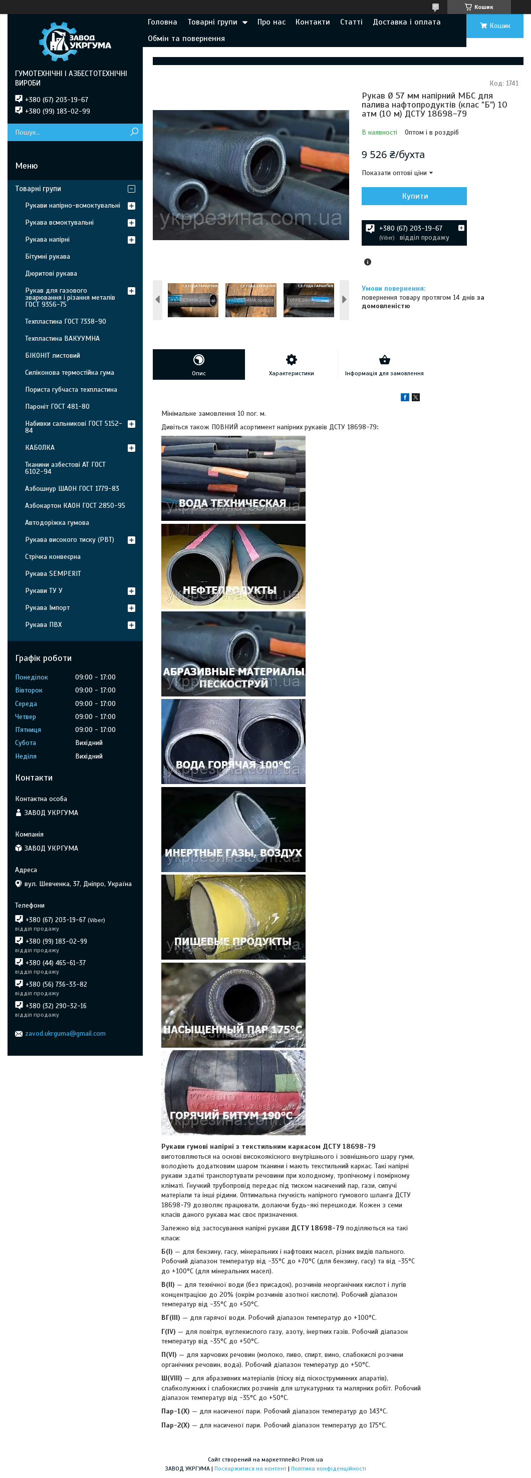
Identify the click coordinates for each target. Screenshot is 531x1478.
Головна (162, 22)
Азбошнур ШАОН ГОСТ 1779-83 (72, 488)
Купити (415, 196)
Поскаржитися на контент (250, 1468)
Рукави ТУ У (44, 590)
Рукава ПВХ (43, 624)
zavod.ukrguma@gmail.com (65, 1033)
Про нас (271, 22)
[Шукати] (134, 132)
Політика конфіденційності (328, 1468)
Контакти (313, 22)
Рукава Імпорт (47, 607)
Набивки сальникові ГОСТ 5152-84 (73, 427)
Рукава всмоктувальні (59, 222)
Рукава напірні (47, 239)
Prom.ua (312, 1459)
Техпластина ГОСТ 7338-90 (65, 321)
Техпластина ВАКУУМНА (62, 338)
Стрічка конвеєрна (53, 556)
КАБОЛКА (40, 447)
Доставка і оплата (407, 22)
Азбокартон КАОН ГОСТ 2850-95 (75, 505)
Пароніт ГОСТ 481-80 (57, 406)
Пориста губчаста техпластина (71, 389)
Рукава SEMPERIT (53, 573)
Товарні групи (212, 22)
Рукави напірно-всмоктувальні (72, 205)
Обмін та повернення (186, 39)
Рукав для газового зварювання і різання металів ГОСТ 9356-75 (70, 297)
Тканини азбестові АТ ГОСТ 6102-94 (65, 468)
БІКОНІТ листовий (52, 355)
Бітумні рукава (47, 256)
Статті (351, 22)
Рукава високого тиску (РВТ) (69, 539)
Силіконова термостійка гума (69, 372)
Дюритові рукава (51, 273)
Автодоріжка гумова (57, 522)
